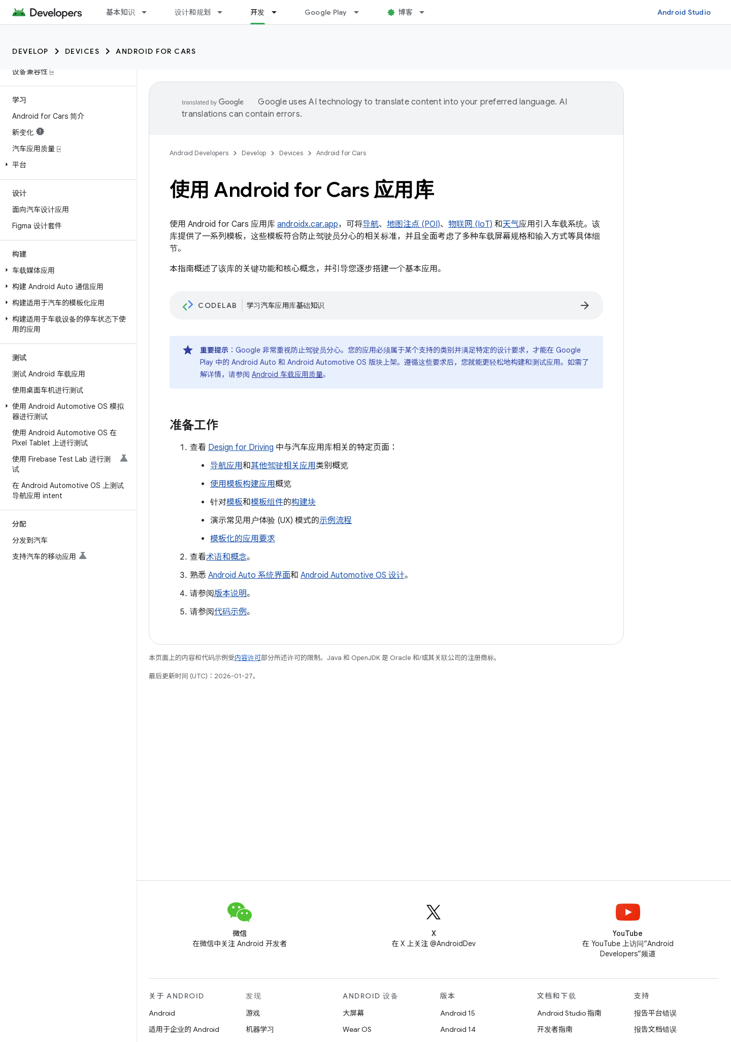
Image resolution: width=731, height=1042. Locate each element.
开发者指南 (555, 1029)
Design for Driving (241, 447)
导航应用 (226, 466)
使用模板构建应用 (242, 484)
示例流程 (335, 520)
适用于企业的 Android (184, 1029)
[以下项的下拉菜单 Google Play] (361, 12)
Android (162, 1013)
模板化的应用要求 (242, 539)
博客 (405, 12)
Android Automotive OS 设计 (353, 575)
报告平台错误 (655, 1013)
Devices (82, 51)
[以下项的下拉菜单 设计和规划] (224, 12)
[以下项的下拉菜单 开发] (278, 12)
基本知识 (120, 12)
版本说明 (230, 593)
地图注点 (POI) (413, 224)
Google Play (326, 12)
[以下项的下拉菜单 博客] (426, 12)
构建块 (303, 502)
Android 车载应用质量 (287, 374)
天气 (511, 224)
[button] (66, 165)
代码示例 (230, 612)
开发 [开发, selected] (257, 12)
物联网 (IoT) (470, 224)
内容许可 (248, 657)
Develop (30, 51)
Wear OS (357, 1029)
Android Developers (199, 153)
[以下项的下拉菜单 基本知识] (148, 12)
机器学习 (260, 1029)
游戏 (253, 1013)
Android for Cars (156, 51)
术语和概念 (226, 557)
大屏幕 (353, 1013)
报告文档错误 (655, 1029)
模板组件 (267, 502)
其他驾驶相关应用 (283, 466)
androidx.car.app (307, 224)
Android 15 (457, 1013)
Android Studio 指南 (569, 1013)
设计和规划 (193, 12)
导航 (370, 224)
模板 (234, 502)
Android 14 (458, 1029)
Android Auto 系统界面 (249, 575)
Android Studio (684, 12)
